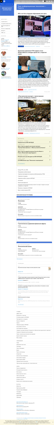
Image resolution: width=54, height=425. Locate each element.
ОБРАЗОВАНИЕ (20, 340)
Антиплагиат (20, 180)
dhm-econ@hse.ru (7, 45)
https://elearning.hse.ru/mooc (22, 412)
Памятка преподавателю (23, 182)
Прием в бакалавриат (20, 348)
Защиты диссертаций (20, 375)
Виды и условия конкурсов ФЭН (24, 190)
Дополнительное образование (22, 355)
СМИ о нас (3, 32)
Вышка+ (18, 350)
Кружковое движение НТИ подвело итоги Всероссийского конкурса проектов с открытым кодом (32, 52)
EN (44, 1)
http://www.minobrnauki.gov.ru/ (22, 401)
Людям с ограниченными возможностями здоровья (26, 334)
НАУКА (18, 366)
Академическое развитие (21, 377)
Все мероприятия (21, 163)
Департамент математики (7, 9)
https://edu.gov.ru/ (20, 405)
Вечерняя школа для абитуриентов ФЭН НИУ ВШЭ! (30, 156)
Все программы (19, 259)
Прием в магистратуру (21, 351)
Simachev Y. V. (20, 289)
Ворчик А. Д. (20, 298)
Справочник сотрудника (22, 176)
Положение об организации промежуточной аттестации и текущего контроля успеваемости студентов (33, 185)
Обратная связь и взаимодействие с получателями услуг (27, 363)
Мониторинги (19, 371)
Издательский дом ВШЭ (21, 387)
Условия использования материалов (37, 417)
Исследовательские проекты (22, 369)
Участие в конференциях (5, 28)
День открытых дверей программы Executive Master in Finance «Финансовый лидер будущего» (30, 152)
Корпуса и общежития (21, 320)
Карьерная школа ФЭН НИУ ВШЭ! (26, 142)
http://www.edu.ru (20, 409)
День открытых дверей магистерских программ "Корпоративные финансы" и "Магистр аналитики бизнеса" (31, 147)
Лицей (18, 342)
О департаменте (4, 21)
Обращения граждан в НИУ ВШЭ (22, 324)
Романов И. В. (20, 280)
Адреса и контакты (27, 417)
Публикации (21, 263)
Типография (19, 391)
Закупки (18, 322)
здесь (20, 421)
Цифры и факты (19, 313)
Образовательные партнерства (22, 361)
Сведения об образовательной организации (25, 332)
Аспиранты (3, 30)
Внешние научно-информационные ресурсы (24, 381)
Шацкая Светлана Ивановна (6, 78)
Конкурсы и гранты (20, 379)
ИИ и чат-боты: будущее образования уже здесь (32, 13)
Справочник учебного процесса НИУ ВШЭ (26, 178)
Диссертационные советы (21, 373)
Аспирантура (19, 353)
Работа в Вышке (19, 337)
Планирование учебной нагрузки (24, 172)
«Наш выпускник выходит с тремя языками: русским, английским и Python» (31, 97)
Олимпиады (19, 346)
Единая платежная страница (22, 335)
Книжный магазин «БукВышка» (22, 389)
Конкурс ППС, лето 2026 (23, 169)
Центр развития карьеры (21, 357)
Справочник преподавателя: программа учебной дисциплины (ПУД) (31, 174)
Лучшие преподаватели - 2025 (5, 26)
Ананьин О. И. (20, 271)
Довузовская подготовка (21, 344)
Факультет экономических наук (7, 4)
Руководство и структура (21, 315)
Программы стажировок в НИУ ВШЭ (25, 188)
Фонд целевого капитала (21, 326)
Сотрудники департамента (6, 23)
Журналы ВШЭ (19, 395)
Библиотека (19, 386)
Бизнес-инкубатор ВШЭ (21, 359)
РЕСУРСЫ (19, 384)
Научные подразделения (21, 368)
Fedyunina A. (26, 289)
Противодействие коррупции (22, 328)
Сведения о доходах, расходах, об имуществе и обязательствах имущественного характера (33, 330)
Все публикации (20, 304)
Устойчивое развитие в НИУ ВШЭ (23, 317)
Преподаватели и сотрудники (22, 319)
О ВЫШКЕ (19, 311)
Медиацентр (19, 393)
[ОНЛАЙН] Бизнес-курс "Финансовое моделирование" (30, 160)
